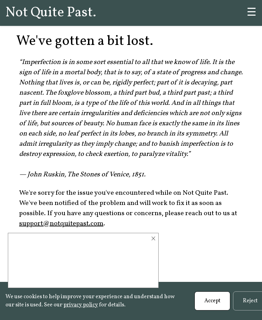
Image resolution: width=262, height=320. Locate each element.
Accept (212, 301)
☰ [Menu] (252, 12)
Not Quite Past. (50, 12)
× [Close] (153, 239)
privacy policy (80, 305)
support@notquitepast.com (61, 223)
